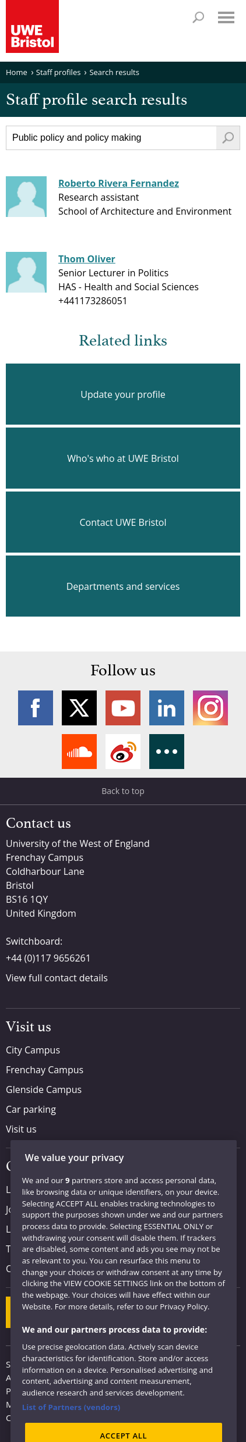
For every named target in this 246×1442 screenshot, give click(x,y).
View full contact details (57, 977)
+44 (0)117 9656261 (48, 958)
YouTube (123, 707)
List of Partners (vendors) (71, 1427)
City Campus (33, 1050)
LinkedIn (166, 707)
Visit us (21, 1129)
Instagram (210, 707)
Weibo (123, 751)
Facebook (35, 707)
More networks (166, 751)
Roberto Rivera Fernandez (118, 183)
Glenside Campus (44, 1089)
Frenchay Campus (44, 1069)
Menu (226, 17)
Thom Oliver (86, 258)
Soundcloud (79, 751)
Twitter (79, 707)
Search (198, 17)
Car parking (31, 1109)
